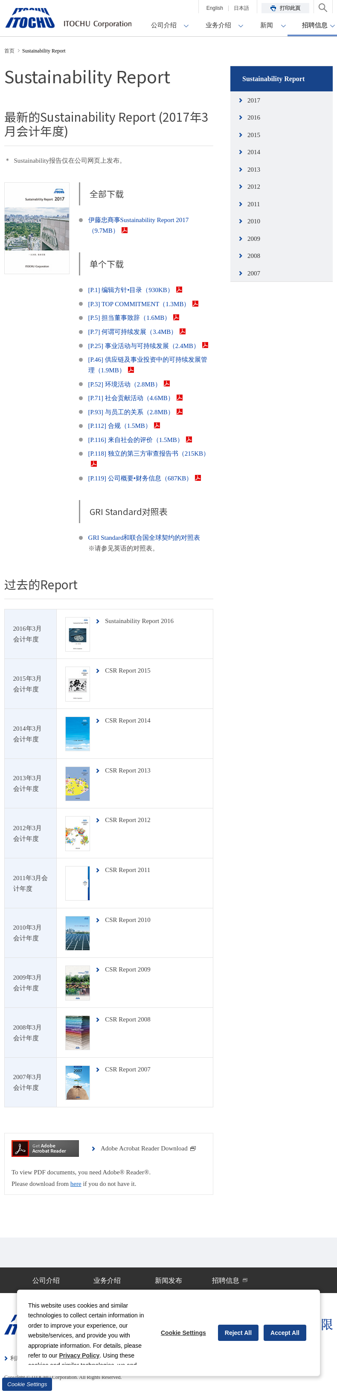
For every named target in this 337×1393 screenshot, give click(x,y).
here (75, 1183)
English (214, 8)
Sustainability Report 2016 (139, 620)
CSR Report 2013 (128, 770)
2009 (253, 238)
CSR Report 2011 (127, 869)
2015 (253, 135)
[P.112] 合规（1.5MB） (124, 425)
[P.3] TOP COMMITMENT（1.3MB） (143, 304)
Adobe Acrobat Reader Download (148, 1148)
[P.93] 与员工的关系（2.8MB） (135, 412)
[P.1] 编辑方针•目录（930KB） (135, 290)
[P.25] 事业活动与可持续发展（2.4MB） (148, 345)
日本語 (241, 8)
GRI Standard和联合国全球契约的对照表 (144, 537)
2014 (253, 152)
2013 (253, 169)
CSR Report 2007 (128, 1069)
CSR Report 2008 (128, 1019)
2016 (253, 117)
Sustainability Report (273, 78)
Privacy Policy (79, 1355)
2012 (253, 186)
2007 (253, 273)
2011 (253, 204)
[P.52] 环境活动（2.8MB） (129, 384)
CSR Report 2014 (128, 720)
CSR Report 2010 (128, 919)
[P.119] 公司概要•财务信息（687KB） (144, 478)
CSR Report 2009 (128, 969)
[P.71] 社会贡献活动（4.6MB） (135, 398)
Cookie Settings (27, 1384)
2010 (253, 221)
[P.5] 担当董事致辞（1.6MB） (134, 317)
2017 (253, 100)
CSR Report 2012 (128, 819)
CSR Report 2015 (128, 670)
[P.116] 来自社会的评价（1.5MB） (140, 439)
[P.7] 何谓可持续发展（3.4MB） (137, 331)
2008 (253, 255)
